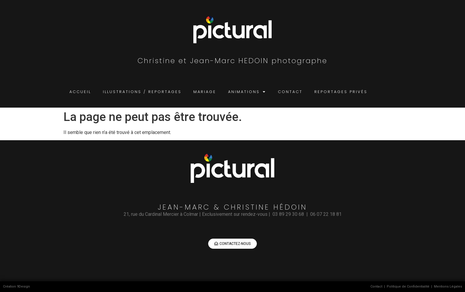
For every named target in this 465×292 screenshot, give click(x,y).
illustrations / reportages (142, 92)
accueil (80, 92)
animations (247, 92)
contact (290, 92)
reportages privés (340, 92)
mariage (204, 92)
